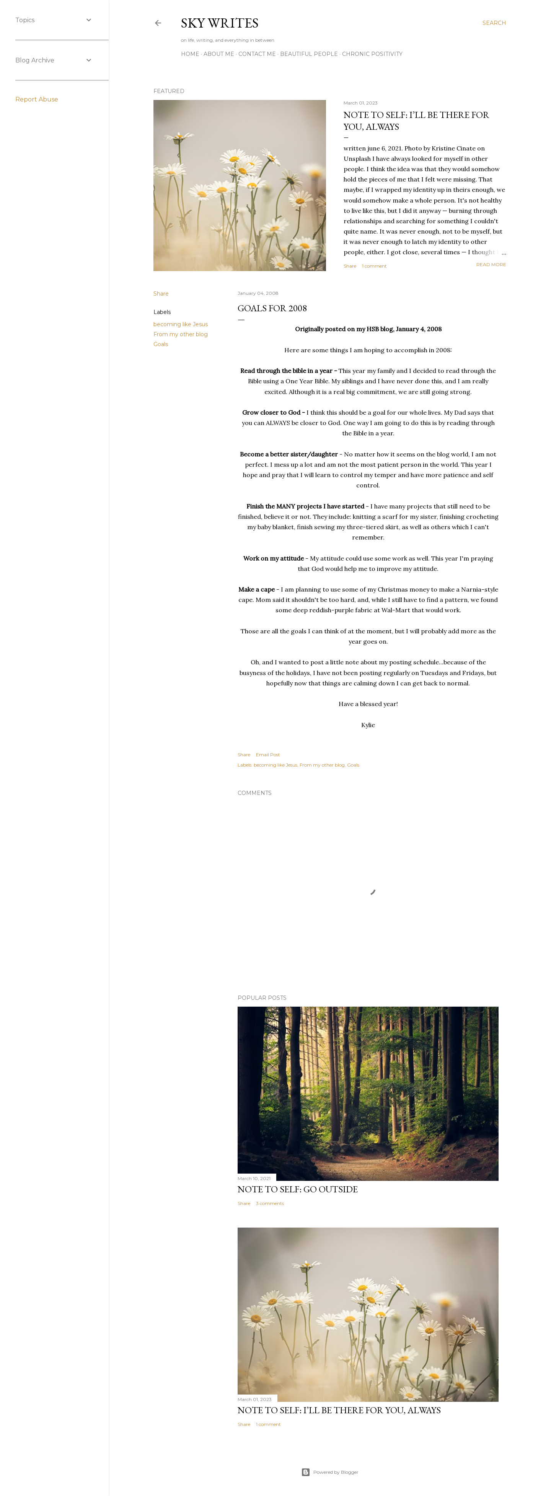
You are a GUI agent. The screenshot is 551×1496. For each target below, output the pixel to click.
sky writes (220, 23)
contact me (257, 54)
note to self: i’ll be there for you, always (339, 1410)
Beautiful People (309, 54)
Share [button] (350, 266)
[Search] (494, 23)
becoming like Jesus (180, 324)
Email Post (268, 754)
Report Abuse (36, 99)
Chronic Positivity (372, 54)
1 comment (374, 266)
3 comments (270, 1203)
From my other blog (180, 334)
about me (219, 54)
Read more (491, 264)
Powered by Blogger (330, 1472)
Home (190, 54)
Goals (160, 344)
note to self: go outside (298, 1189)
